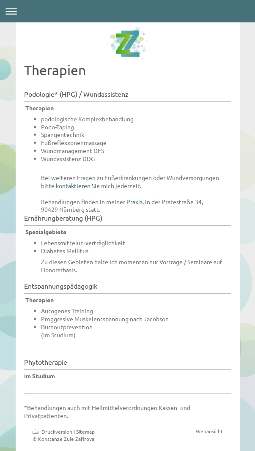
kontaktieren (73, 185)
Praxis (134, 201)
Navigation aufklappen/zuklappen (127, 11)
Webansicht (209, 431)
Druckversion (53, 431)
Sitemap (85, 431)
